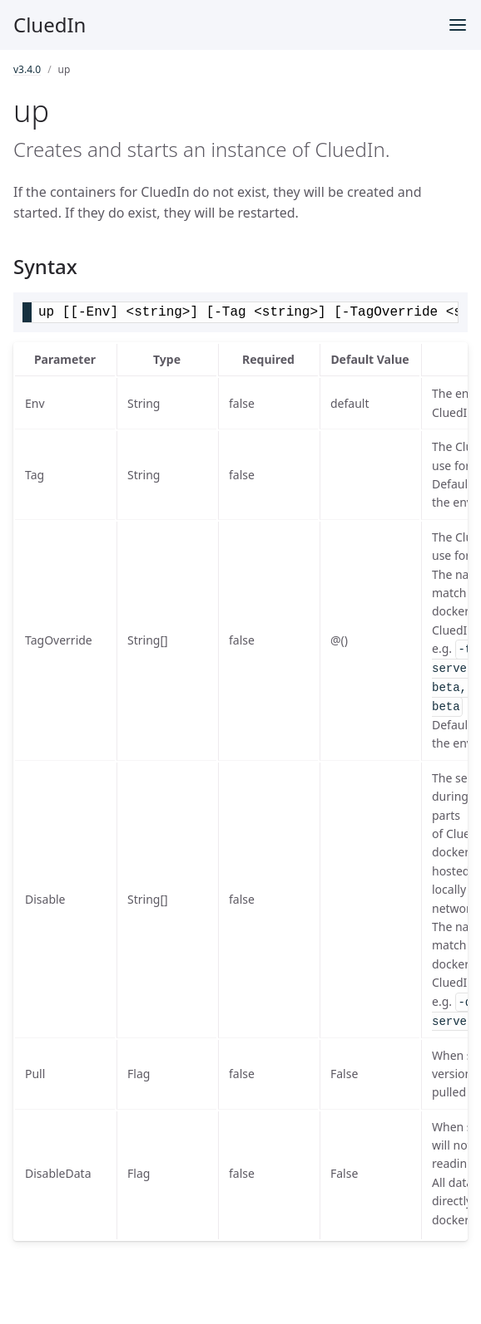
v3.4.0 (27, 69)
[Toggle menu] (457, 25)
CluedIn (49, 24)
